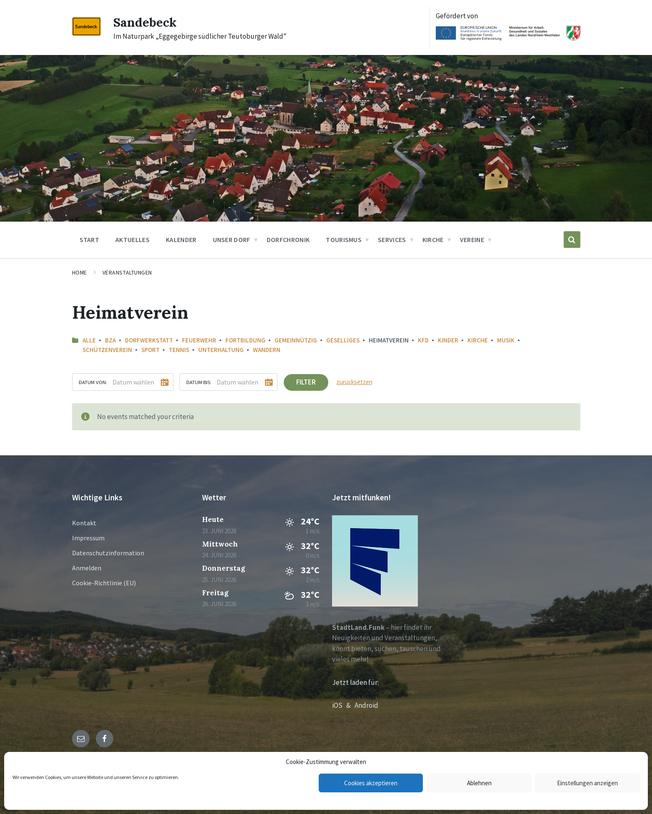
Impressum (88, 538)
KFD (423, 340)
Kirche (477, 340)
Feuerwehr (199, 340)
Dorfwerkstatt (149, 340)
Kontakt (84, 523)
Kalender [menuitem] (181, 239)
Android (366, 705)
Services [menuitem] (392, 239)
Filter (306, 382)
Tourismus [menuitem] (344, 239)
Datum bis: (198, 382)
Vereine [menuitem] (472, 239)
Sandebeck (145, 22)
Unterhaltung (221, 350)
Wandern (266, 350)
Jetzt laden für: (355, 682)
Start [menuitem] (90, 239)
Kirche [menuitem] (433, 239)
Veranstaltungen (127, 272)
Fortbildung (245, 340)
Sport (150, 350)
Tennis (179, 350)
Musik (506, 340)
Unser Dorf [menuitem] (231, 239)
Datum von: (93, 382)
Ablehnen (479, 783)
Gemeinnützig (296, 340)
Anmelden (86, 568)
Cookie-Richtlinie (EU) (104, 583)
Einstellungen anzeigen (587, 783)
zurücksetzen (354, 382)
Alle (89, 340)
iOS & (343, 705)
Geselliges (343, 340)
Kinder (448, 340)
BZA (110, 340)
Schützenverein (107, 350)
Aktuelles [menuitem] (132, 239)
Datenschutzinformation (108, 553)
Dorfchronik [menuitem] (288, 239)
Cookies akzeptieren (370, 783)
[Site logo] (86, 33)
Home (79, 272)
